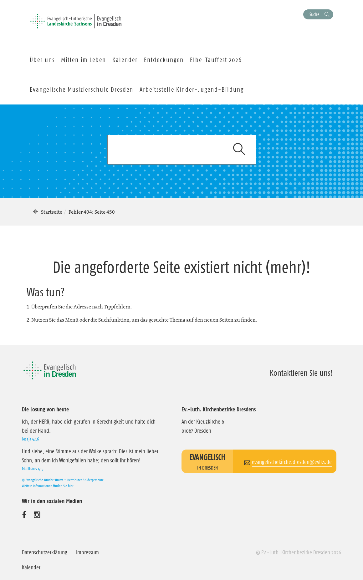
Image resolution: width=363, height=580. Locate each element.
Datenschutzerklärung (44, 552)
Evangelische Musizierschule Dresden (81, 89)
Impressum (87, 552)
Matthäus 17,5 (32, 468)
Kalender (31, 567)
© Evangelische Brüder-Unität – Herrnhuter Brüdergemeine (63, 479)
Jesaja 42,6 (30, 439)
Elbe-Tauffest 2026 (216, 60)
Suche (314, 14)
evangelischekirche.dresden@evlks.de (292, 462)
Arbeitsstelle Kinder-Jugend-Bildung (192, 89)
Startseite (51, 211)
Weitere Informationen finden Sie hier (47, 485)
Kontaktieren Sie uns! (301, 373)
